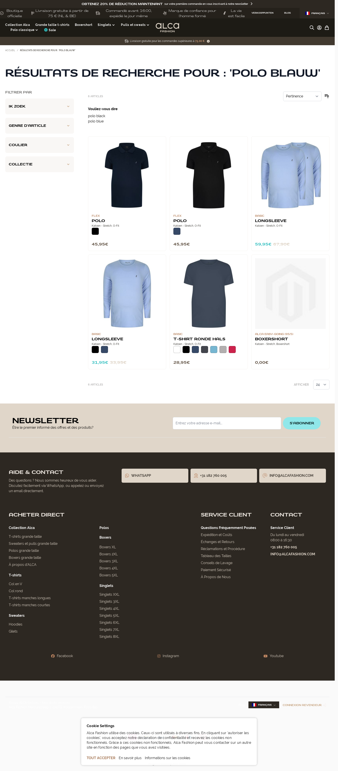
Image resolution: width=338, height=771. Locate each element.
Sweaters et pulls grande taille (33, 543)
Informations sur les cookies (167, 758)
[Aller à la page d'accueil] (167, 28)
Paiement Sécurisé (216, 570)
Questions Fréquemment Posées (228, 528)
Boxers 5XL (108, 575)
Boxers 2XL (108, 554)
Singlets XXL (109, 594)
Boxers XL (107, 547)
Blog (241, 705)
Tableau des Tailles (216, 556)
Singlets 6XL (109, 622)
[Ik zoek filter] (39, 106)
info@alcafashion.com (292, 554)
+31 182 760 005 (283, 547)
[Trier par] (302, 96)
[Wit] (176, 349)
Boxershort (271, 338)
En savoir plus (130, 758)
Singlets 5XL (109, 615)
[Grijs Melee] (223, 349)
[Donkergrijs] (204, 349)
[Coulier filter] (39, 145)
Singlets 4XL (109, 608)
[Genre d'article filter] (39, 125)
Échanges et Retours (217, 542)
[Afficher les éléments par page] (321, 384)
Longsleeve (270, 220)
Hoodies (15, 624)
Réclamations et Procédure (223, 549)
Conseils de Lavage (216, 563)
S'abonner (301, 423)
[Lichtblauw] (213, 349)
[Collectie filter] (39, 164)
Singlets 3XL (109, 601)
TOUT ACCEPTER (101, 758)
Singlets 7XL (109, 630)
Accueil (10, 50)
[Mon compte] (319, 27)
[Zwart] (95, 231)
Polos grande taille (24, 551)
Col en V (15, 584)
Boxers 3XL (108, 561)
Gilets (13, 631)
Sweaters (17, 615)
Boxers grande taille (25, 558)
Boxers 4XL (108, 568)
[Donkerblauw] (176, 231)
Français (317, 13)
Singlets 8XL (109, 637)
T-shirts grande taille (25, 536)
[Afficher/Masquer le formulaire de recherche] (312, 27)
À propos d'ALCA (22, 565)
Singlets (106, 586)
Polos (104, 528)
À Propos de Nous (216, 577)
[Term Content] (208, 41)
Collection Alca (22, 528)
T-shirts (15, 575)
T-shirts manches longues (30, 598)
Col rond (16, 591)
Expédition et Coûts (216, 535)
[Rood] (232, 349)
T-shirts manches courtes (29, 605)
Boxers (105, 537)
